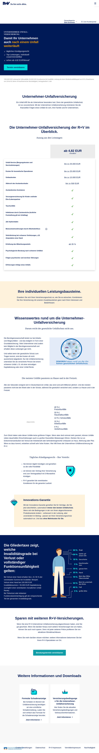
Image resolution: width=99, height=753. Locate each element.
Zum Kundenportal (88, 22)
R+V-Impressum (55, 748)
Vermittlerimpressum (73, 748)
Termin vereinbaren (16, 67)
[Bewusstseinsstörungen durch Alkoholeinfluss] (46, 229)
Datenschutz (40, 748)
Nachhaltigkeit (89, 748)
